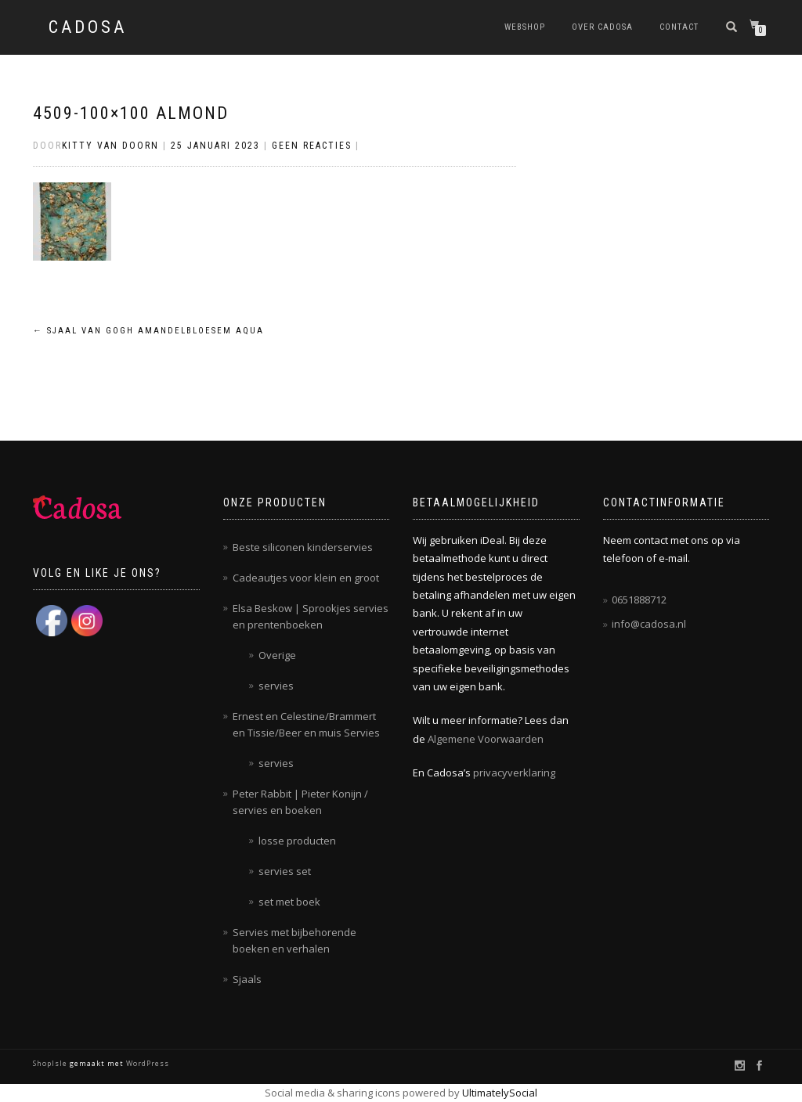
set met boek (289, 902)
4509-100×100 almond (131, 113)
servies (276, 686)
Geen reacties (312, 145)
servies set (284, 871)
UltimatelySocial (499, 1093)
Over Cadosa (602, 27)
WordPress (146, 1063)
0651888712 (639, 599)
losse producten (297, 841)
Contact (679, 27)
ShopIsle (51, 1063)
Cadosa (88, 27)
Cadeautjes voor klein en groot (306, 578)
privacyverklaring (514, 772)
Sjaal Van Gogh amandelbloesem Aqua (148, 331)
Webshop (524, 27)
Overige (277, 655)
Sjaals (247, 979)
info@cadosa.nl (649, 624)
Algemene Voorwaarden (486, 739)
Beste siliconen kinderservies (303, 547)
